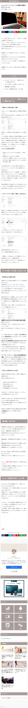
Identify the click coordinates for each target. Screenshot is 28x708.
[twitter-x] (11, 571)
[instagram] (13, 571)
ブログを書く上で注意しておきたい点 (14, 84)
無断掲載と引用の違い (10, 86)
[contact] (16, 571)
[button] (3, 32)
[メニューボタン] (1, 1)
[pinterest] (15, 571)
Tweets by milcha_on (6, 638)
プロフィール (14, 567)
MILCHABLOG (14, 1)
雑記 (5, 9)
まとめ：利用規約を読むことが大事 (14, 89)
